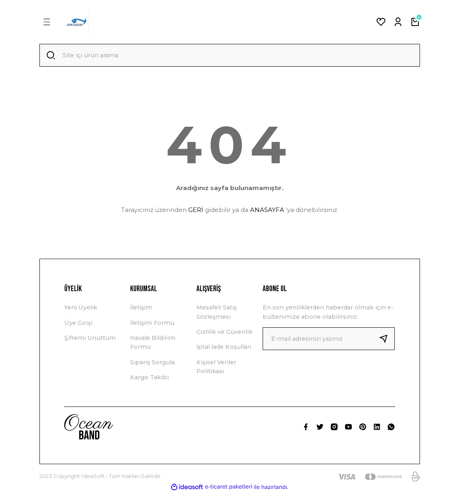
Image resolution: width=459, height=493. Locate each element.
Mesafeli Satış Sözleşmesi (216, 312)
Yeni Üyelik (80, 307)
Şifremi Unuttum (90, 338)
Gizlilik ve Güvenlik (224, 331)
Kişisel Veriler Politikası (216, 367)
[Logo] (76, 22)
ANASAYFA (267, 210)
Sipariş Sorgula (152, 362)
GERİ (195, 210)
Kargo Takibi (149, 377)
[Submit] (387, 338)
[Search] (229, 55)
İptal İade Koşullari (223, 346)
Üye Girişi (78, 323)
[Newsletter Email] (329, 338)
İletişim (141, 307)
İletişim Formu (152, 323)
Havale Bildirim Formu (152, 342)
